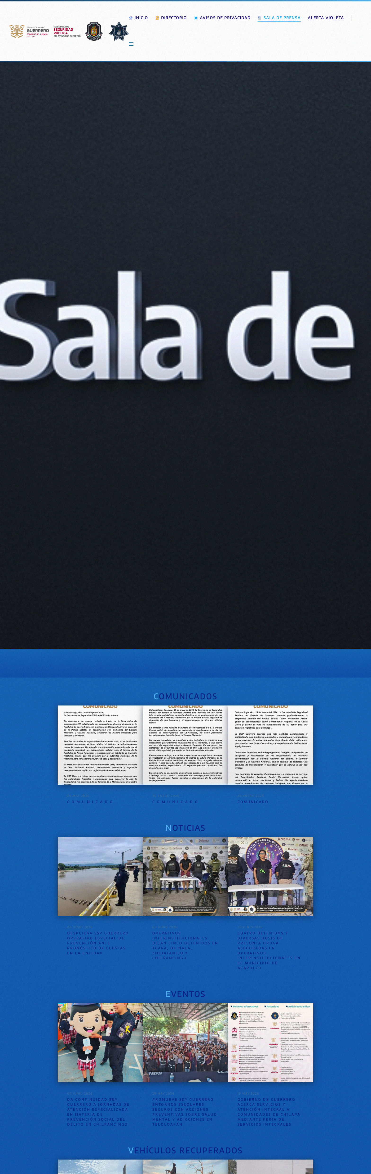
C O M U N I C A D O (90, 802)
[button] (131, 44)
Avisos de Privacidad (222, 17)
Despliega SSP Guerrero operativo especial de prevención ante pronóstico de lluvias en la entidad (98, 943)
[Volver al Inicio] (69, 31)
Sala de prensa (279, 17)
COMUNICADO (253, 802)
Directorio (171, 17)
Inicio (138, 17)
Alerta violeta (326, 17)
